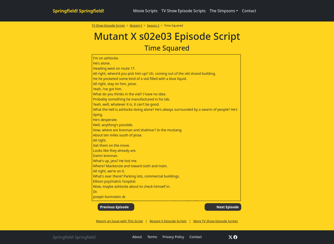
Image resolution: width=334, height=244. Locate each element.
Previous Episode (114, 207)
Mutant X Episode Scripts (168, 221)
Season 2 (153, 25)
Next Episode (228, 207)
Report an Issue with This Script (119, 221)
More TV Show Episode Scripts (215, 221)
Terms (152, 236)
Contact (249, 10)
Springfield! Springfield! (78, 11)
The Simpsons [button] (222, 10)
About (137, 236)
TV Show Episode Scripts (183, 10)
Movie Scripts (145, 10)
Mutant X (136, 25)
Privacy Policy (173, 236)
